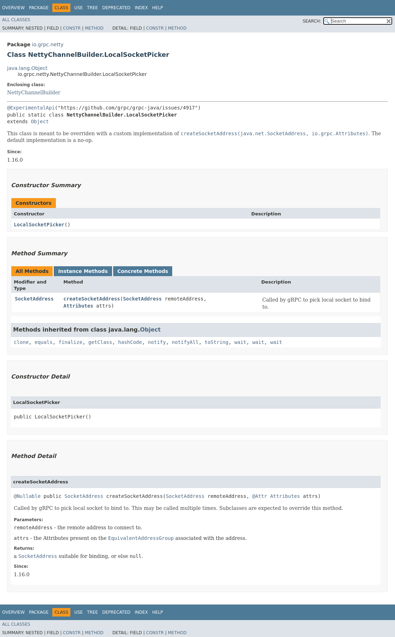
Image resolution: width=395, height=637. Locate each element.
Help (157, 7)
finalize (70, 342)
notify (157, 342)
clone (21, 342)
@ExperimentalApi (31, 108)
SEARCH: (312, 21)
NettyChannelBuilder (33, 92)
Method (94, 28)
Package (38, 7)
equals (44, 342)
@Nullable (27, 496)
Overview (13, 7)
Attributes (78, 306)
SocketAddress (34, 299)
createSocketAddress (91, 299)
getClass (100, 342)
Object (40, 121)
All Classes (16, 19)
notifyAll (185, 342)
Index (141, 7)
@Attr (259, 496)
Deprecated (116, 7)
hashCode (130, 342)
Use (78, 7)
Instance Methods (83, 271)
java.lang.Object (27, 68)
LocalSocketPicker (39, 224)
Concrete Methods (142, 271)
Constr (72, 28)
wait (240, 342)
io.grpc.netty (47, 44)
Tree (92, 7)
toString (216, 342)
